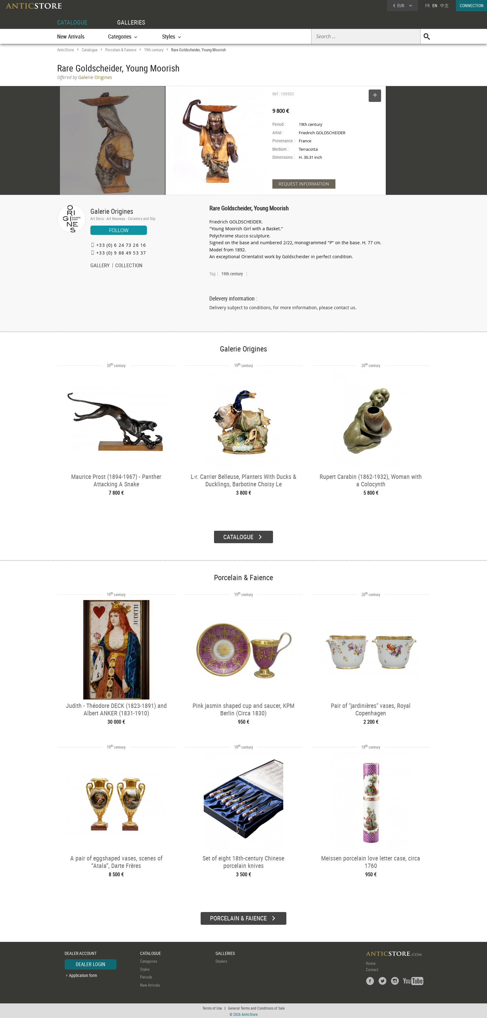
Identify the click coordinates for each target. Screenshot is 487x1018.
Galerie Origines (111, 211)
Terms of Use (212, 1007)
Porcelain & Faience (120, 50)
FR (427, 5)
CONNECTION (472, 5)
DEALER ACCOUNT (81, 952)
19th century (153, 50)
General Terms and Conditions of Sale (256, 1007)
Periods (146, 976)
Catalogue (90, 50)
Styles (145, 968)
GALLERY (100, 266)
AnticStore (65, 50)
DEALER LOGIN (90, 963)
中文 (444, 5)
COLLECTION (129, 266)
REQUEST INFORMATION (304, 184)
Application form (83, 974)
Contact (372, 968)
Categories (148, 960)
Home (370, 962)
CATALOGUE (72, 22)
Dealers (221, 960)
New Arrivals (70, 36)
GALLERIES (131, 22)
